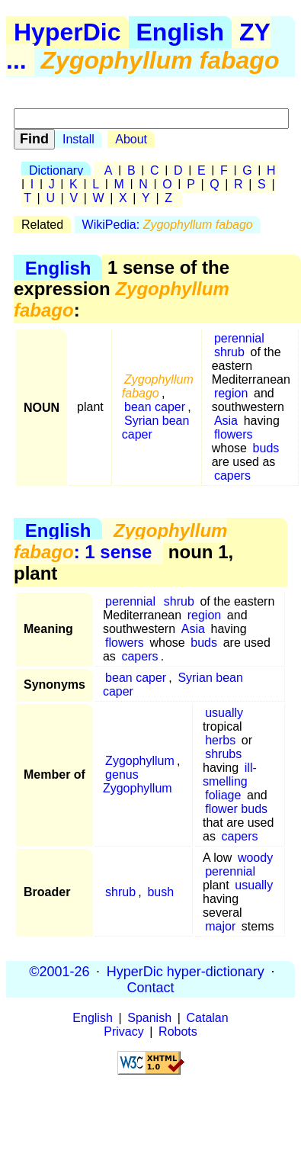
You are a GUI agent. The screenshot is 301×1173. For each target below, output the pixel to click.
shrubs (223, 753)
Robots (178, 1031)
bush (160, 891)
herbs (220, 740)
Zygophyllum (140, 760)
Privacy (123, 1031)
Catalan (208, 1017)
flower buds (236, 808)
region (231, 393)
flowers (233, 434)
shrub (229, 351)
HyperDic (67, 32)
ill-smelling (230, 774)
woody (255, 857)
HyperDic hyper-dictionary (185, 971)
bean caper (154, 406)
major (220, 926)
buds (266, 448)
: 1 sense (120, 541)
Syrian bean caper (156, 427)
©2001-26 (59, 971)
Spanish (149, 1017)
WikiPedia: (167, 224)
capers (232, 475)
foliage (223, 795)
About (131, 139)
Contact (150, 987)
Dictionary (56, 170)
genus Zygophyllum (137, 781)
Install (78, 139)
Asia (226, 420)
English (180, 32)
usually (224, 712)
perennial (239, 338)
